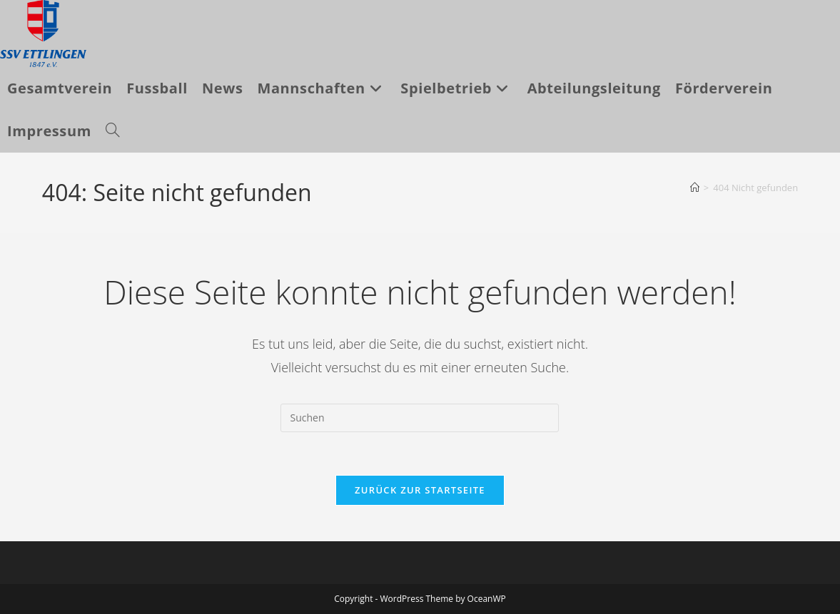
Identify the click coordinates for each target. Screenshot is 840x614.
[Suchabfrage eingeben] (419, 418)
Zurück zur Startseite (420, 489)
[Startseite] (694, 187)
